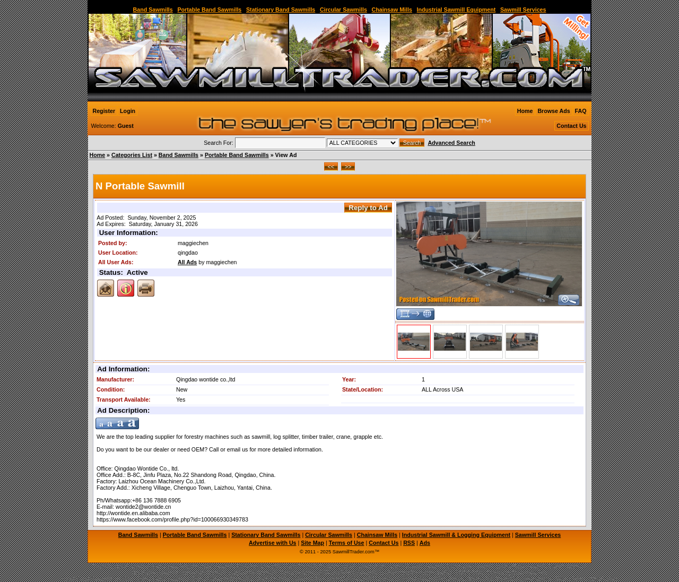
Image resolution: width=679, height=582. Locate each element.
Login (127, 111)
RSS (409, 543)
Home (525, 111)
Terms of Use (346, 543)
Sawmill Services (523, 9)
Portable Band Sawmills (209, 9)
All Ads (187, 262)
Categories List (131, 155)
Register (104, 111)
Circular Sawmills (343, 9)
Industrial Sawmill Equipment (456, 9)
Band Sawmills (153, 9)
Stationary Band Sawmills (280, 9)
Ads (425, 543)
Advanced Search (451, 143)
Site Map (312, 543)
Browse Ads (553, 111)
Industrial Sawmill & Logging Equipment (456, 535)
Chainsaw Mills (392, 9)
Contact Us (571, 126)
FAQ (581, 111)
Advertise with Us (272, 543)
